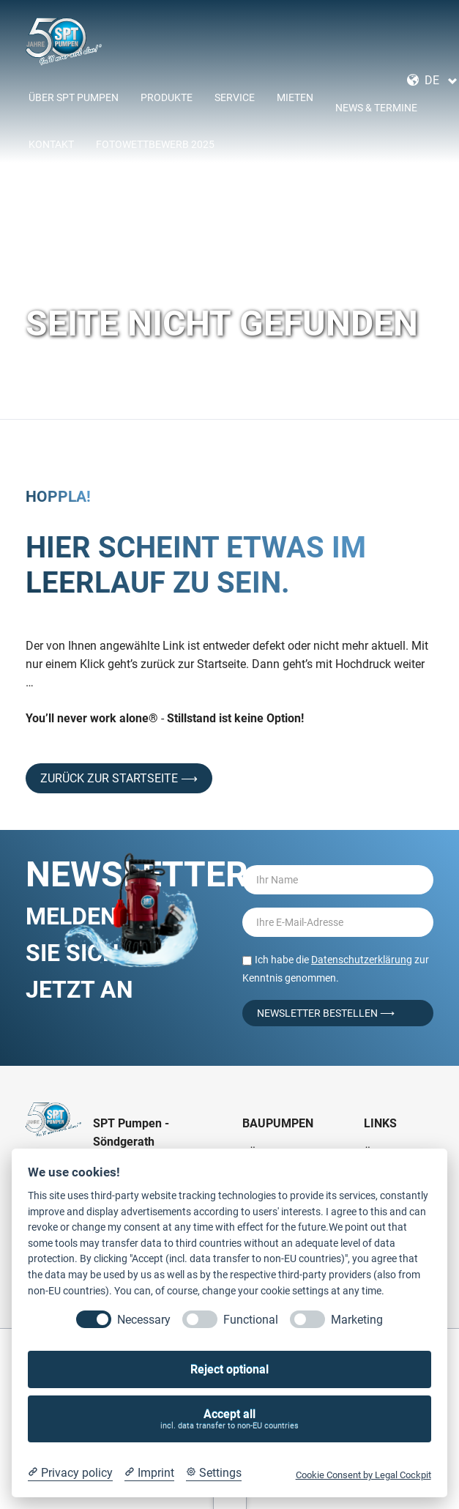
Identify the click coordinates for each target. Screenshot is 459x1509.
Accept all (229, 1419)
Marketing (357, 1320)
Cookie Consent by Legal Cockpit (363, 1474)
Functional (250, 1320)
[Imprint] (149, 1473)
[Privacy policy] (70, 1473)
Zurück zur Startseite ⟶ (119, 778)
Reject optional (229, 1369)
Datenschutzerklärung (361, 959)
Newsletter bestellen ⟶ (326, 1013)
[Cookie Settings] (214, 1473)
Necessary (144, 1320)
